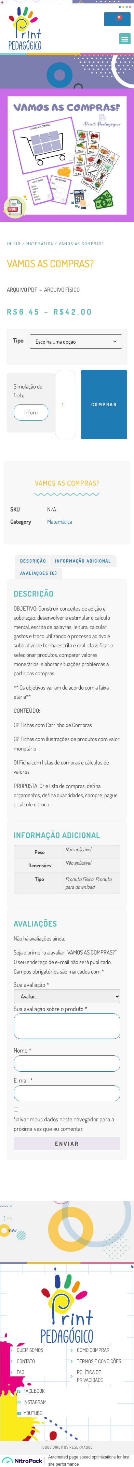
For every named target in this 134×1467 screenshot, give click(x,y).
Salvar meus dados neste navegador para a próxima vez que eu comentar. (64, 1124)
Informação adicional (83, 561)
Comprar (104, 404)
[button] (125, 38)
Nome (22, 1050)
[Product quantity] (65, 404)
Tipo (18, 340)
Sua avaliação (31, 984)
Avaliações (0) (38, 573)
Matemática (39, 243)
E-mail (23, 1080)
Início (14, 243)
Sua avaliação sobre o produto (51, 1008)
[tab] (33, 561)
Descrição (33, 561)
